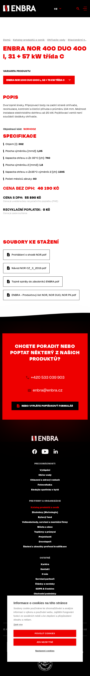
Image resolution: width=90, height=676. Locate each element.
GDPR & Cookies (45, 588)
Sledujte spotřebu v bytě (45, 489)
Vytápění (45, 469)
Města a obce (45, 526)
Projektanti (45, 536)
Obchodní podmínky (45, 593)
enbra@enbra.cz (48, 390)
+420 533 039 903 (48, 377)
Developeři (45, 541)
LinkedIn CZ (55, 451)
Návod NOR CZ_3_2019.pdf (29, 268)
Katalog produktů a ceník (29, 39)
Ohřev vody (45, 474)
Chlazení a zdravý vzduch (45, 479)
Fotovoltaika (45, 484)
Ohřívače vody (56, 39)
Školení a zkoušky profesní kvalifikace (45, 546)
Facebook (34, 451)
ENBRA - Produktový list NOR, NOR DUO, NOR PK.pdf (44, 295)
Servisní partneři (45, 578)
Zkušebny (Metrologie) (45, 512)
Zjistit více (18, 624)
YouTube (45, 451)
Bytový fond (45, 517)
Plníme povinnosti (45, 663)
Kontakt (45, 569)
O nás (45, 573)
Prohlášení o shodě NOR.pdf (29, 254)
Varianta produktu (17, 71)
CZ (55, 8)
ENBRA (45, 438)
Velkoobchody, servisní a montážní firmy (45, 521)
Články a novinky (45, 583)
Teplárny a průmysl (45, 531)
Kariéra (45, 564)
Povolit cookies (45, 633)
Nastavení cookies (44, 651)
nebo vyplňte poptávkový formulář (47, 405)
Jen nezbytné (44, 642)
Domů (7, 39)
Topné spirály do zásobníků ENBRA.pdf (35, 281)
